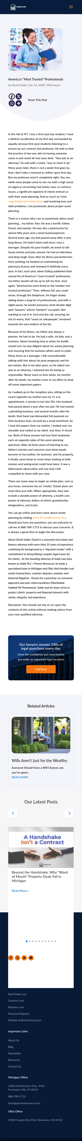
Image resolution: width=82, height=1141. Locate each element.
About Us (13, 1040)
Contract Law (16, 1000)
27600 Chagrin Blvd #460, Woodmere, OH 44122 (35, 1119)
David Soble (19, 85)
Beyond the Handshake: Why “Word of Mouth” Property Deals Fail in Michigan (40, 876)
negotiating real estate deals (25, 201)
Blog (10, 1046)
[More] (19, 103)
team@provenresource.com (24, 1103)
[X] (19, 96)
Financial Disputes (18, 1013)
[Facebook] (12, 96)
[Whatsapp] (12, 103)
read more (20, 777)
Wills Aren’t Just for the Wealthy (39, 760)
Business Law (16, 1007)
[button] (69, 813)
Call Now (41, 669)
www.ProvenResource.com (49, 517)
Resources (14, 1059)
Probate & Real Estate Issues (24, 1020)
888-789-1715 (16, 1096)
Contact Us (14, 1066)
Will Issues (53, 85)
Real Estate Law (17, 994)
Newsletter (14, 1053)
